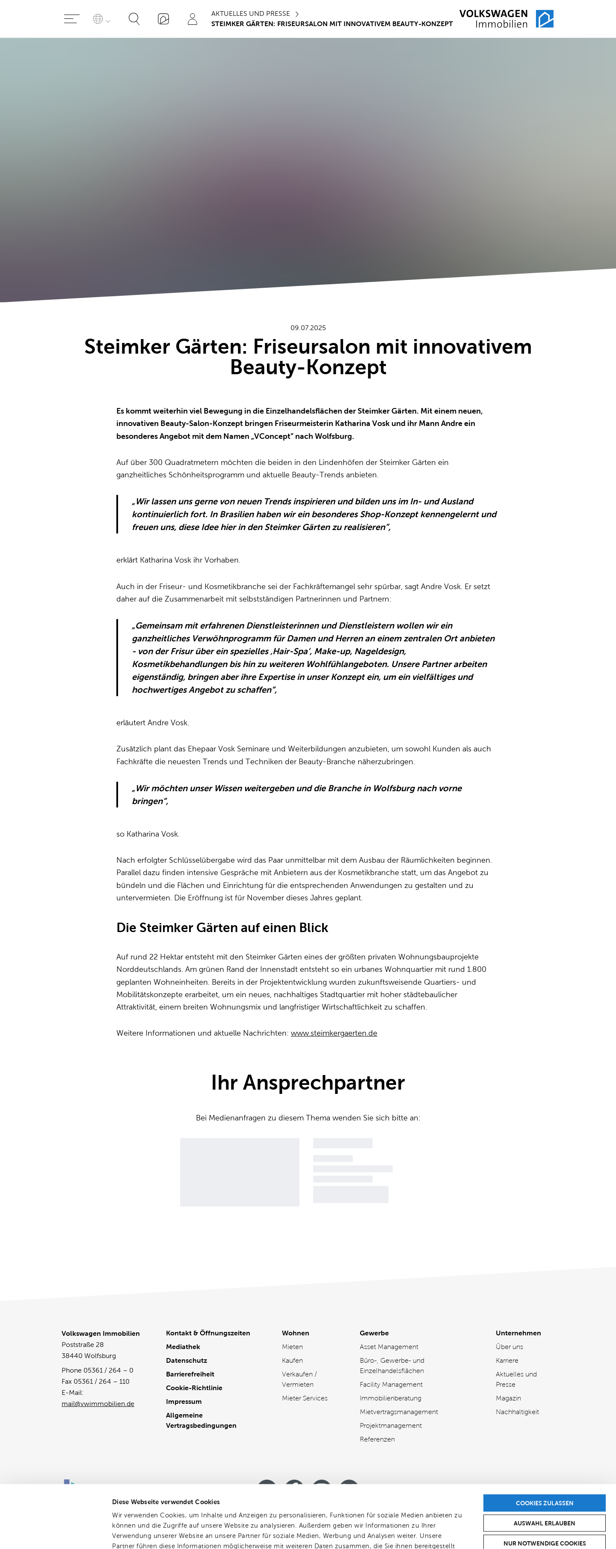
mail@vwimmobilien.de (98, 1403)
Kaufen (292, 1360)
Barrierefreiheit (190, 1374)
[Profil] (192, 19)
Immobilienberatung (390, 1398)
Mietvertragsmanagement (399, 1411)
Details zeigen (453, 1532)
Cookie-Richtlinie (194, 1387)
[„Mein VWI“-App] (163, 19)
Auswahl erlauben (544, 1464)
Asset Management (389, 1346)
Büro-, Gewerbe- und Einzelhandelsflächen (392, 1365)
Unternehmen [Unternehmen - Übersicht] (518, 1333)
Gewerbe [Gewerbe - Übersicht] (374, 1333)
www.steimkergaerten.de (334, 1033)
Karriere (507, 1360)
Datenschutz (186, 1360)
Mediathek (183, 1346)
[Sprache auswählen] (103, 18)
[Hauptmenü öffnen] (72, 19)
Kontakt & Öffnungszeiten (208, 1333)
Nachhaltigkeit (517, 1411)
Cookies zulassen (545, 1444)
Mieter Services (305, 1398)
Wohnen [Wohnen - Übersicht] (295, 1333)
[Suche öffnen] (134, 19)
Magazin (508, 1398)
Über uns (509, 1346)
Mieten (292, 1346)
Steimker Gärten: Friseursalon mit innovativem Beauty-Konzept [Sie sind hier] (332, 23)
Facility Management (391, 1384)
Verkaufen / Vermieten (299, 1379)
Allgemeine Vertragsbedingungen (201, 1420)
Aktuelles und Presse (250, 13)
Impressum (184, 1401)
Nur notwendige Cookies (544, 1484)
